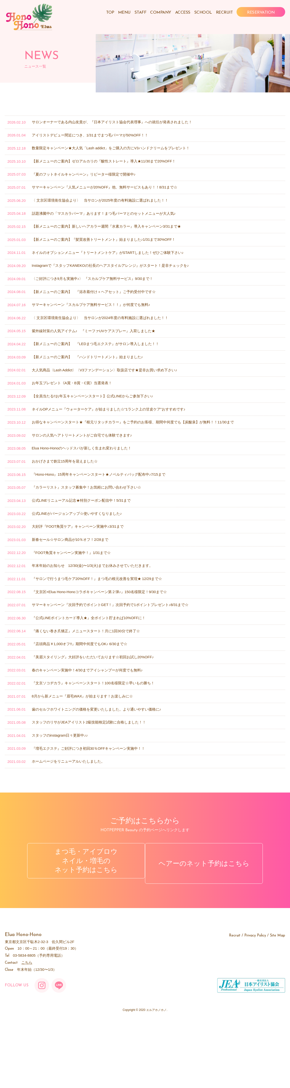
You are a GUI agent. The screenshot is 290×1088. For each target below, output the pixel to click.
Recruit (234, 1001)
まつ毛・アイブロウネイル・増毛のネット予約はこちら (83, 932)
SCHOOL (203, 12)
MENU (124, 12)
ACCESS (182, 12)
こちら (26, 1028)
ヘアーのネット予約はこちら (207, 932)
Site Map (277, 1001)
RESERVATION (261, 12)
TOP (110, 12)
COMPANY (160, 12)
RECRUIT (224, 12)
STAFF (140, 12)
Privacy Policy (255, 1001)
